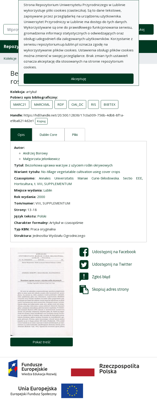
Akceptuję (78, 78)
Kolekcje (10, 58)
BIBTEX (109, 104)
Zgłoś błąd (95, 277)
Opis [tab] (21, 134)
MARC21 (19, 104)
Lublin (47, 190)
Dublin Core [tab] (48, 134)
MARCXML (42, 104)
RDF (60, 104)
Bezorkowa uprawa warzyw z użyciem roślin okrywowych (69, 165)
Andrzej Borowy (35, 153)
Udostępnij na (108, 252)
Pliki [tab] (75, 134)
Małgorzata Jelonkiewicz (41, 158)
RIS (93, 104)
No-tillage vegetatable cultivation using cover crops (80, 171)
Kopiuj (41, 121)
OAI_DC (77, 104)
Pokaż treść (41, 342)
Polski (41, 216)
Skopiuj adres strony (104, 289)
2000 (41, 196)
